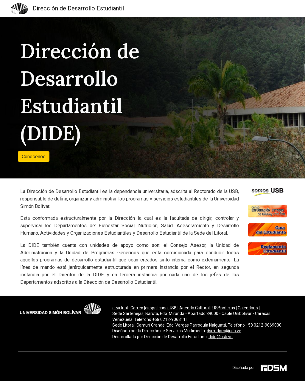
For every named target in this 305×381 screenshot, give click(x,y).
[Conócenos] (33, 156)
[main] (95, 92)
